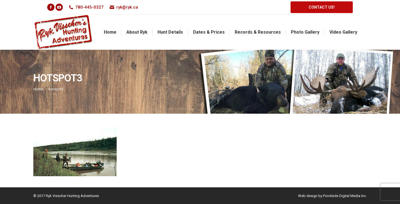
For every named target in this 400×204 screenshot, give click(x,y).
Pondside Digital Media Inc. (345, 196)
